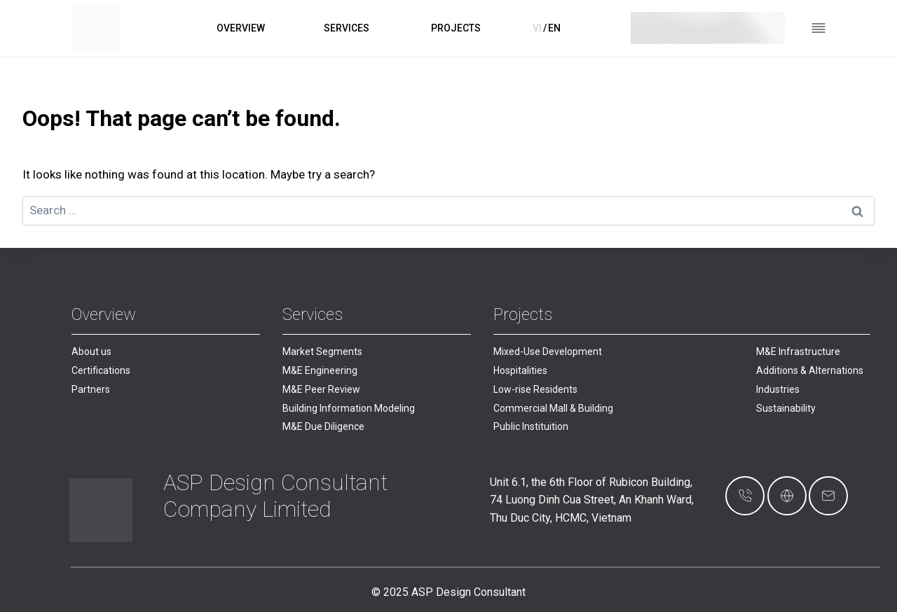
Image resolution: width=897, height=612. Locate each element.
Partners (90, 389)
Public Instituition (530, 426)
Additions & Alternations (809, 370)
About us (91, 351)
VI (537, 28)
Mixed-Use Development (547, 351)
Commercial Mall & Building (553, 408)
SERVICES (346, 28)
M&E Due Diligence (323, 426)
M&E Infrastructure (798, 351)
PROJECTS (456, 28)
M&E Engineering (319, 370)
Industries (778, 389)
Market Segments (322, 351)
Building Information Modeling (348, 408)
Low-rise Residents (535, 389)
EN (554, 28)
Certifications (100, 370)
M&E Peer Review (321, 389)
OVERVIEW (241, 28)
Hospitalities (520, 370)
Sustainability (786, 408)
